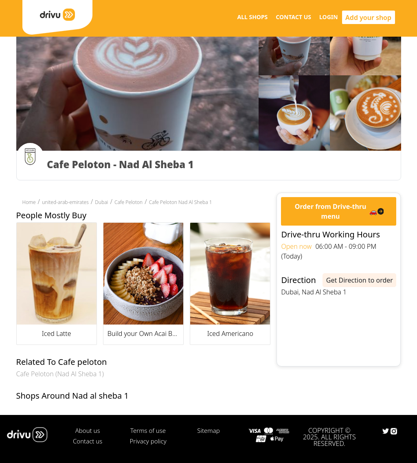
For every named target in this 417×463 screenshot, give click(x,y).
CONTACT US (293, 17)
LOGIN (328, 17)
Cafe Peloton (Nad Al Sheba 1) (60, 373)
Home (29, 202)
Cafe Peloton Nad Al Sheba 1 (180, 202)
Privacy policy (147, 441)
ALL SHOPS (252, 17)
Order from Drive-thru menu (331, 211)
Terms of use (148, 430)
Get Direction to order (359, 280)
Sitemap (208, 430)
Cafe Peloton (128, 202)
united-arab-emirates (65, 202)
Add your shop (368, 17)
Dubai (101, 202)
